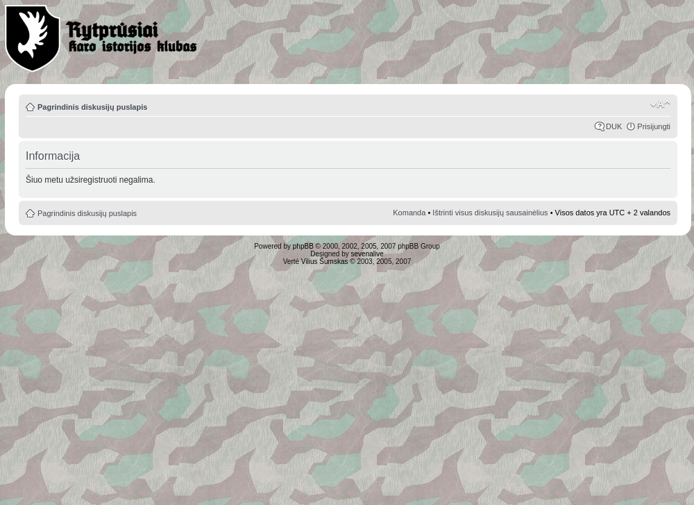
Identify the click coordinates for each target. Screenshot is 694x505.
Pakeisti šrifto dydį (660, 104)
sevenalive (367, 254)
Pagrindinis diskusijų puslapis (92, 107)
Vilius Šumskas (324, 261)
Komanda (409, 212)
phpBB (303, 246)
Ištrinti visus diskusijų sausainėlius (490, 212)
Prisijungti (653, 126)
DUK (614, 126)
